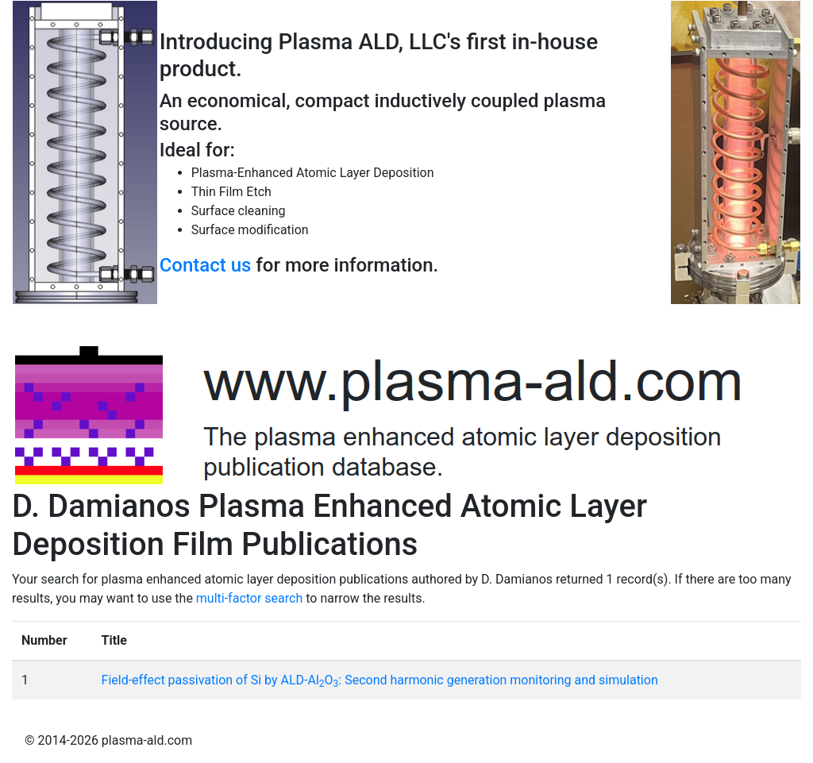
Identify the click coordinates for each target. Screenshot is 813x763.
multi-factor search (249, 598)
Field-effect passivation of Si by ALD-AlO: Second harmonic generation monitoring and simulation (380, 680)
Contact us (206, 265)
